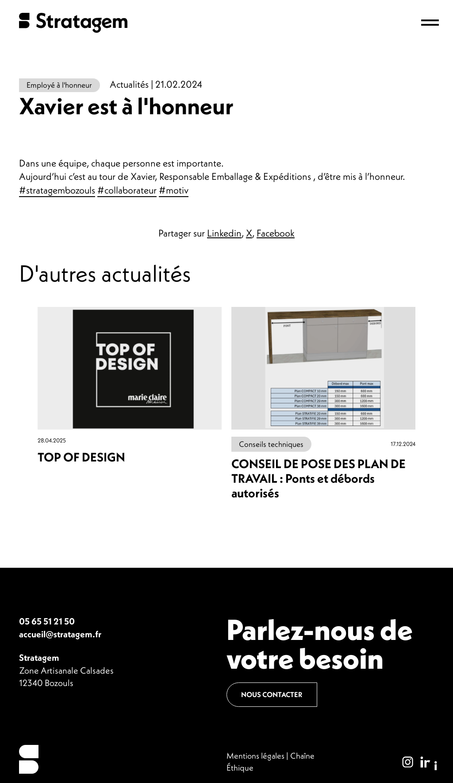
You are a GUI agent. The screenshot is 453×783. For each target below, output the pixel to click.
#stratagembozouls (57, 190)
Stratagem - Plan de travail (73, 23)
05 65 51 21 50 (47, 621)
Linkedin (224, 233)
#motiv (173, 190)
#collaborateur (127, 190)
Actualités (129, 84)
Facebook (276, 233)
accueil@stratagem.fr (60, 634)
